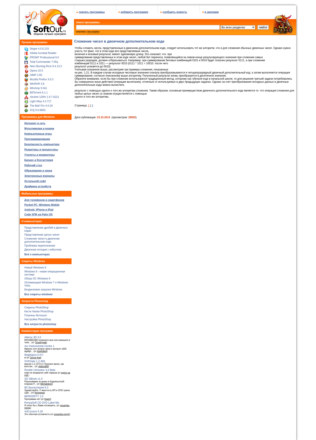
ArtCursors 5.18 (33, 409)
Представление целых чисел (41, 233)
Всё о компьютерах (37, 252)
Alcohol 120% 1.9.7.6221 (44, 95)
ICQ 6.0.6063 (37, 108)
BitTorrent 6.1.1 (39, 91)
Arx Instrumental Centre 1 (39, 344)
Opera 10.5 (36, 69)
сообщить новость (175, 10)
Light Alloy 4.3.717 (40, 99)
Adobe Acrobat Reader (43, 51)
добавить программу (134, 10)
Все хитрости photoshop (40, 322)
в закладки (212, 10)
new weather (93, 30)
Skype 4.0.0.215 (39, 47)
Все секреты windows (38, 292)
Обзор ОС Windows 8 (37, 277)
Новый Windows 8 (35, 266)
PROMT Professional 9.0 (44, 55)
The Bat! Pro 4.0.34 (41, 104)
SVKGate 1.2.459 (34, 359)
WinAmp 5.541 (38, 86)
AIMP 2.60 (36, 73)
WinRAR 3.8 (37, 82)
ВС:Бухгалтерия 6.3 (36, 386)
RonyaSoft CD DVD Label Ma (41, 401)
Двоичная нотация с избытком (42, 248)
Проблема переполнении (39, 244)
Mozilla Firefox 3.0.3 (41, 77)
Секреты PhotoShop (36, 306)
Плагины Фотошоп (35, 313)
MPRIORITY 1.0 (33, 394)
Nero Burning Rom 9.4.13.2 (46, 64)
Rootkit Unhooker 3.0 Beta (39, 368)
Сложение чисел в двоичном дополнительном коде (41, 239)
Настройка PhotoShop (37, 317)
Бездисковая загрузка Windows (43, 288)
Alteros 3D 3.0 (32, 335)
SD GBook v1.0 (33, 377)
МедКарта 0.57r (33, 353)
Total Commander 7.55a (44, 60)
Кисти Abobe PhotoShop (39, 309)
